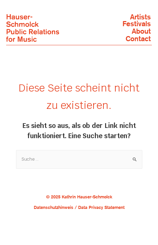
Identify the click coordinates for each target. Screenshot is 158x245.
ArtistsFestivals (137, 20)
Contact (138, 38)
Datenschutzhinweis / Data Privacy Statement (79, 207)
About (141, 31)
